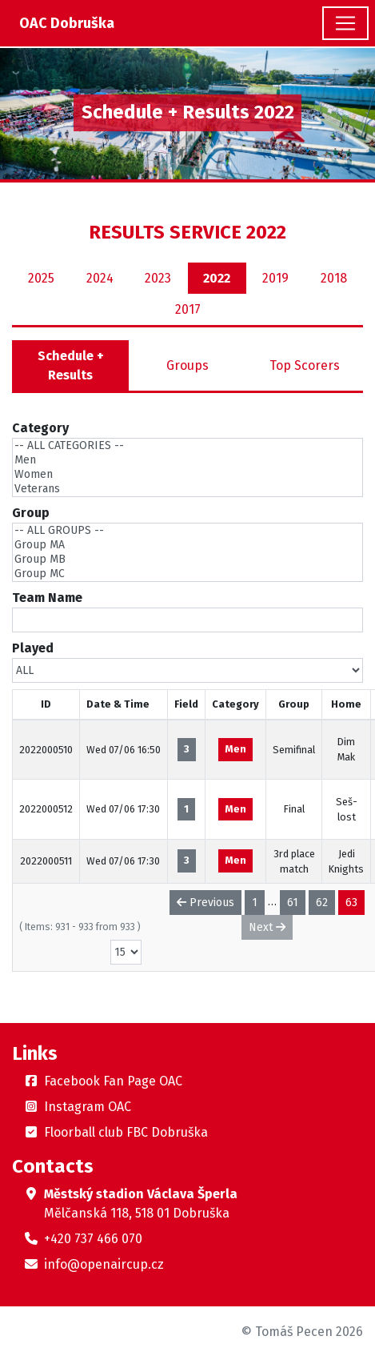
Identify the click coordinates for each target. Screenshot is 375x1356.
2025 (41, 278)
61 (292, 902)
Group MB (187, 559)
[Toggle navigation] (345, 23)
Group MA (187, 545)
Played (33, 648)
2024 (100, 278)
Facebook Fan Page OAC (113, 1081)
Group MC (187, 574)
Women (187, 474)
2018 (334, 278)
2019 (275, 278)
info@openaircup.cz (104, 1264)
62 (322, 902)
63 (351, 902)
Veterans (187, 489)
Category (40, 427)
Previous (205, 902)
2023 (158, 278)
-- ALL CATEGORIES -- (187, 446)
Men (187, 460)
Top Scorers (304, 365)
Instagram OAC (87, 1106)
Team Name (47, 597)
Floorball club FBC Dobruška (126, 1132)
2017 (188, 309)
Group (31, 512)
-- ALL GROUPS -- (187, 531)
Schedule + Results (71, 365)
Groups (187, 365)
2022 (216, 278)
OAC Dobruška (66, 23)
